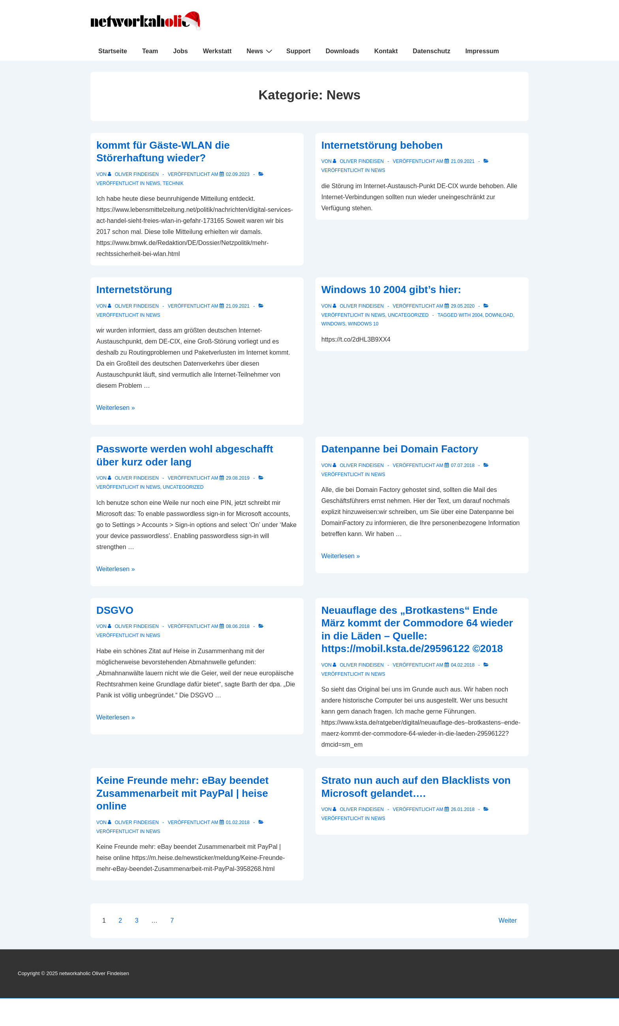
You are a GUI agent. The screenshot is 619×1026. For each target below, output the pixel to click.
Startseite (112, 51)
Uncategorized (408, 315)
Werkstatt (217, 51)
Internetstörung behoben (382, 145)
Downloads (342, 51)
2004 (477, 315)
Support (298, 51)
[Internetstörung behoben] (463, 161)
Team (150, 51)
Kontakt (386, 51)
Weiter (508, 920)
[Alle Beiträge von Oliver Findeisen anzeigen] (134, 174)
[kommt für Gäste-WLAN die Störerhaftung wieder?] (237, 174)
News (261, 50)
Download (499, 315)
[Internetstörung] (237, 306)
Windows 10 (363, 324)
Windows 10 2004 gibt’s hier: (391, 289)
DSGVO (114, 610)
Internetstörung (134, 289)
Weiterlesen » (115, 407)
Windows (333, 324)
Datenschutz (431, 51)
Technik (173, 183)
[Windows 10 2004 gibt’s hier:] (463, 306)
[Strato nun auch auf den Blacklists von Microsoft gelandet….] (463, 809)
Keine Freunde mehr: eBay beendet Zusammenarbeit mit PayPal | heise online (182, 793)
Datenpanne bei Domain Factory (399, 449)
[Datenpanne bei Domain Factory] (463, 465)
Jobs (180, 51)
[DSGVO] (237, 626)
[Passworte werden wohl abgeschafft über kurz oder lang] (237, 478)
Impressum (482, 51)
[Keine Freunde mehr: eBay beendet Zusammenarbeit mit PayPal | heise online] (237, 822)
